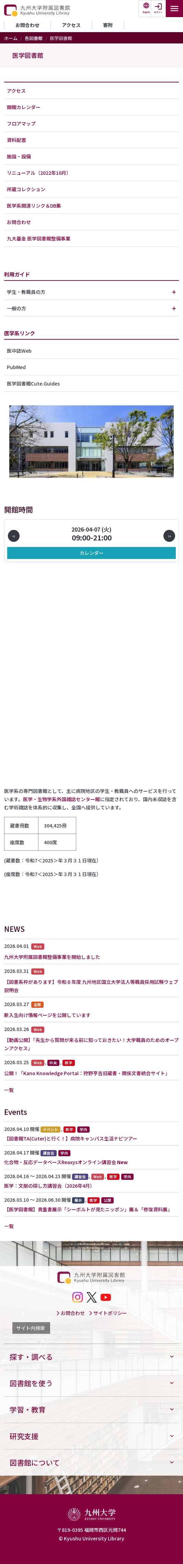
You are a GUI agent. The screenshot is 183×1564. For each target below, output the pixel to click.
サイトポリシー (108, 1312)
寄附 (108, 25)
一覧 (9, 1089)
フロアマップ (21, 123)
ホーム (11, 38)
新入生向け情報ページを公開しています (47, 1015)
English (146, 12)
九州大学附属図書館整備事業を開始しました (52, 956)
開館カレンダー (24, 107)
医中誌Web (19, 350)
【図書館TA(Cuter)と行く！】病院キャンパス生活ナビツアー (70, 1138)
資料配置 (16, 139)
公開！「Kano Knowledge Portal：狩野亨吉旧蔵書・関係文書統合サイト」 (87, 1073)
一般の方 (16, 308)
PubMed (16, 367)
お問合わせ (27, 25)
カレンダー (92, 552)
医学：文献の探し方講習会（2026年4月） (49, 1185)
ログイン (158, 12)
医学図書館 (27, 55)
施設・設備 (19, 156)
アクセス (71, 25)
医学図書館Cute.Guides (33, 383)
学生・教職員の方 (26, 291)
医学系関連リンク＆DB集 (34, 205)
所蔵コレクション (26, 189)
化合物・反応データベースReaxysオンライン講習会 (60, 1162)
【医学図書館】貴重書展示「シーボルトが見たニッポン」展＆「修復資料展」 (88, 1209)
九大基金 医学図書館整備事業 (38, 238)
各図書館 (34, 38)
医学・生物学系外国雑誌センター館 (61, 799)
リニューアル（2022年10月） (39, 172)
